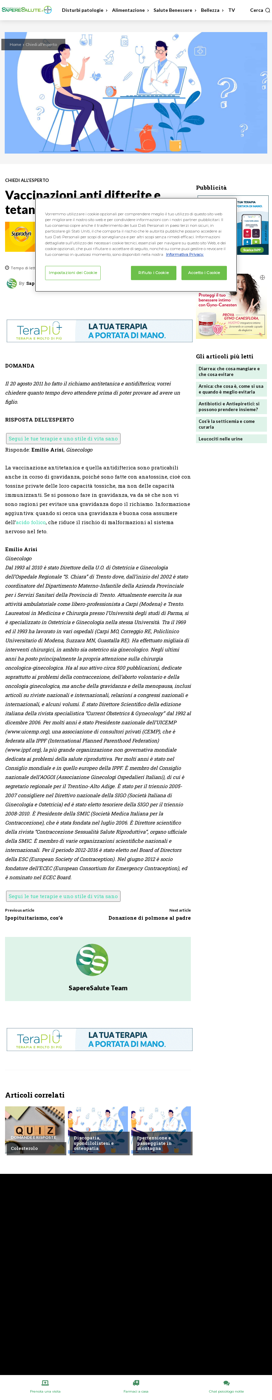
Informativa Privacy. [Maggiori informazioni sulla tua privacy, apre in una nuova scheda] (185, 254)
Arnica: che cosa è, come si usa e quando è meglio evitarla (231, 389)
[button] (260, 10)
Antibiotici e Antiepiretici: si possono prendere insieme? (229, 406)
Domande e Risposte (33, 1137)
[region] (136, 245)
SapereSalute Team (98, 988)
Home (15, 44)
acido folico (31, 522)
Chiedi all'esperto (41, 44)
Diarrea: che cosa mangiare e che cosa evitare (229, 371)
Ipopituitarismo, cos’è (34, 917)
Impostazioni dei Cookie (73, 272)
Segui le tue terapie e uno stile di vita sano (63, 438)
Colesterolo (24, 1148)
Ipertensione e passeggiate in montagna (154, 1143)
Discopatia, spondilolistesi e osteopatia (94, 1143)
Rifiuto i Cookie (153, 272)
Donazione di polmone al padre (149, 917)
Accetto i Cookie (204, 272)
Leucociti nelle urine (221, 438)
